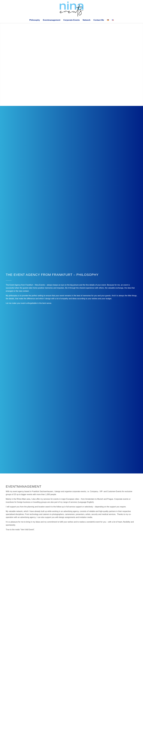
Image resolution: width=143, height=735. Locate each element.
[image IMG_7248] (22, 551)
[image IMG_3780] (55, 551)
